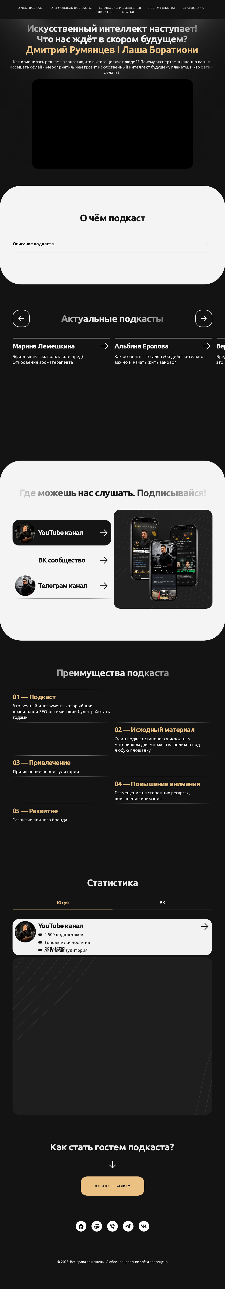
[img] (14, 585)
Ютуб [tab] (63, 902)
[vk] (144, 1226)
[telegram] (128, 1226)
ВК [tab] (162, 902)
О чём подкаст (31, 7)
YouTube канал (49, 532)
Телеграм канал (51, 585)
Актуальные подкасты (71, 7)
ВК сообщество (50, 560)
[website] (81, 1226)
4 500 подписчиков (52, 934)
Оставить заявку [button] (112, 1186)
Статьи (128, 11)
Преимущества (162, 7)
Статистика (193, 7)
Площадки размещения (120, 7)
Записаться (104, 11)
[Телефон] (112, 1226)
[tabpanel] (112, 1017)
